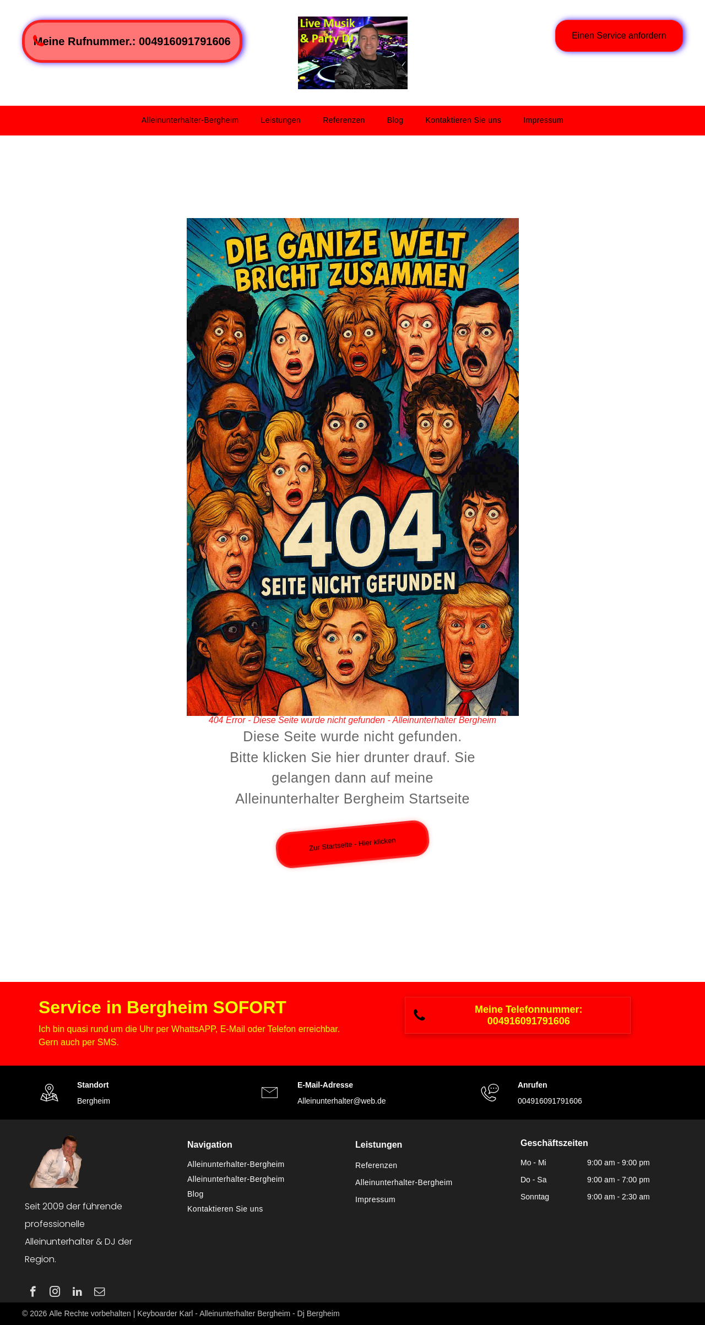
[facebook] (33, 1293)
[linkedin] (77, 1293)
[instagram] (55, 1293)
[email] (99, 1293)
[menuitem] (190, 120)
